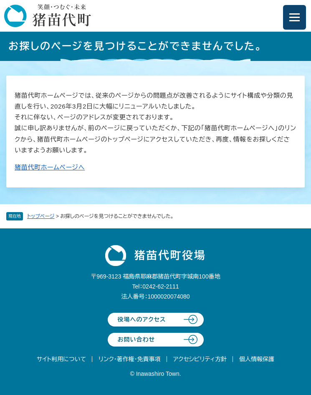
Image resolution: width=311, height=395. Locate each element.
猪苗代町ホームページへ (50, 167)
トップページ (41, 216)
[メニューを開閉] (294, 17)
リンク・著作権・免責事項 (130, 359)
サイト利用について (61, 359)
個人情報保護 (256, 359)
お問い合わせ (136, 339)
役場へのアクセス (142, 319)
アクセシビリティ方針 (200, 359)
